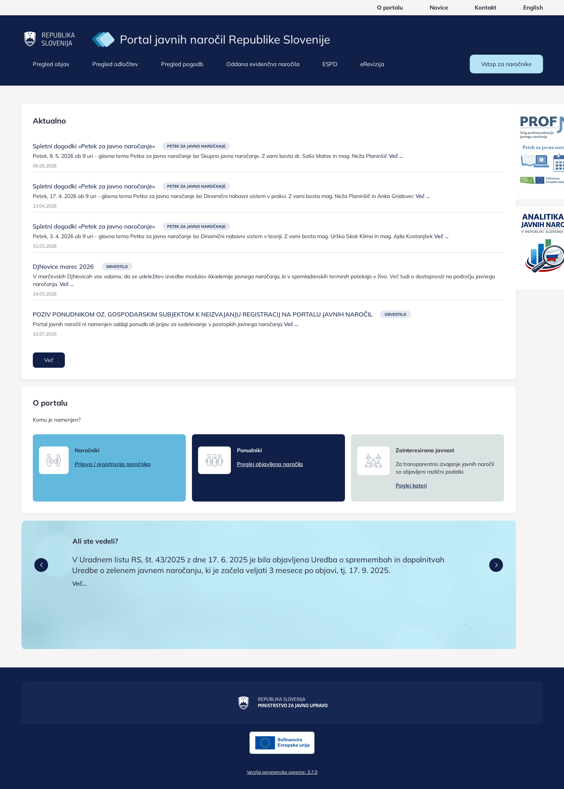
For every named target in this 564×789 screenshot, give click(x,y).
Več (48, 360)
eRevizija (372, 64)
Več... (79, 583)
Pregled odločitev (115, 64)
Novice (439, 7)
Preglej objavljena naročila (270, 464)
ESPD (329, 64)
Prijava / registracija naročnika (113, 464)
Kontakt (485, 7)
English (533, 7)
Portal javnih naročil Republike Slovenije (225, 39)
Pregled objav (51, 64)
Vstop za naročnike (506, 64)
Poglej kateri (411, 485)
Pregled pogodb (182, 64)
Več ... (396, 156)
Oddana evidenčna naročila (263, 64)
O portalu (390, 7)
